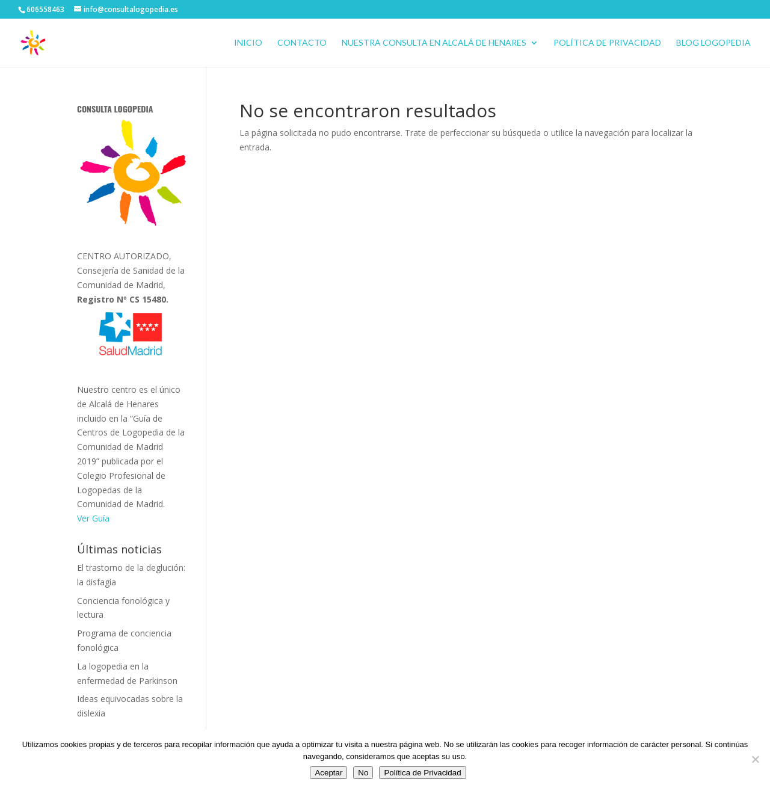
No (363, 772)
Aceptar (328, 772)
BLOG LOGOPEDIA (713, 43)
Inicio (248, 43)
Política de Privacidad (607, 43)
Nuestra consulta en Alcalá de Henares (434, 43)
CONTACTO (302, 43)
